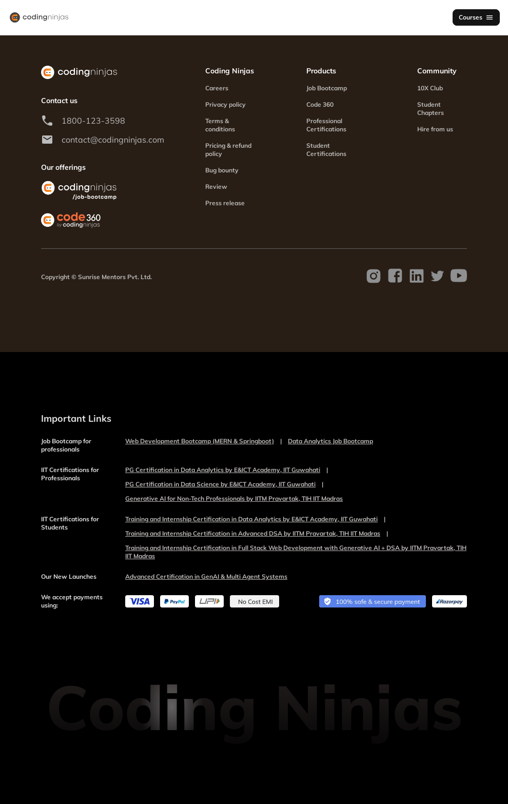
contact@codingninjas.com (113, 139)
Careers (216, 88)
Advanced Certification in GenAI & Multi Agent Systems (206, 576)
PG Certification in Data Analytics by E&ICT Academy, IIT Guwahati (226, 470)
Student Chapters (430, 108)
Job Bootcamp (326, 88)
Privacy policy (225, 104)
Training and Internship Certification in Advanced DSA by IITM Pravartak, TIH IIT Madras (256, 534)
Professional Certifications (326, 125)
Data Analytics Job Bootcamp (330, 441)
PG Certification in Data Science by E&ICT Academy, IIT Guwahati (224, 484)
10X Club (430, 88)
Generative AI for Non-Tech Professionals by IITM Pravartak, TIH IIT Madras (234, 498)
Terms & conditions (220, 125)
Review (216, 186)
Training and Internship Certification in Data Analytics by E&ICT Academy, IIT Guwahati (255, 519)
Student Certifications (326, 150)
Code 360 (320, 104)
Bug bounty (222, 170)
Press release (225, 203)
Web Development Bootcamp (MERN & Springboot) (203, 441)
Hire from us (435, 129)
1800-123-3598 (93, 120)
